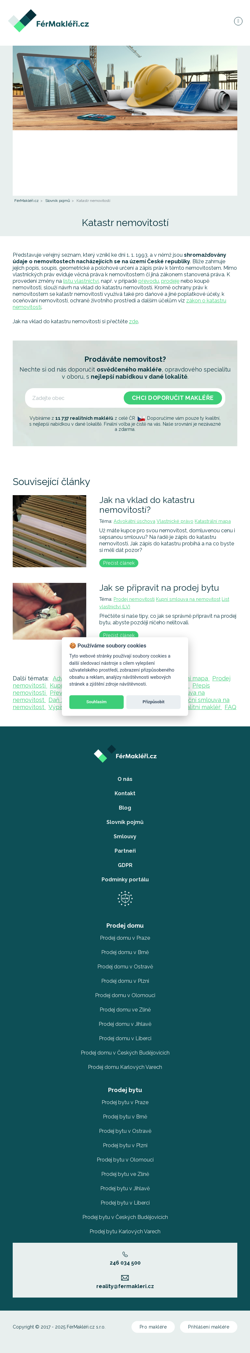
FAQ (230, 707)
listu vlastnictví (81, 281)
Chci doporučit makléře (173, 397)
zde (133, 321)
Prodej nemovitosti (134, 599)
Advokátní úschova (134, 521)
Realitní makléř (200, 707)
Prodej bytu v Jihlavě (125, 1188)
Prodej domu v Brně (125, 952)
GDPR (125, 865)
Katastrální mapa (213, 521)
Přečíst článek (118, 563)
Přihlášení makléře (208, 1327)
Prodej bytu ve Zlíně (125, 1174)
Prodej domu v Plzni (125, 981)
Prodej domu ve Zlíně (125, 1010)
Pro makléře (153, 1327)
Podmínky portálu (125, 879)
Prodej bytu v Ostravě (125, 1131)
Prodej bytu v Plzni (125, 1145)
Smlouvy (125, 836)
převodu (148, 281)
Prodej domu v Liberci (125, 1038)
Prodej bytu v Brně (125, 1117)
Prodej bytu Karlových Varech (125, 1231)
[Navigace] (238, 21)
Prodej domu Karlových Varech (125, 1067)
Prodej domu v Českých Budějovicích (125, 1053)
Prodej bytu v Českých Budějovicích (125, 1217)
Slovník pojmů (57, 200)
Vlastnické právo (175, 521)
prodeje (170, 281)
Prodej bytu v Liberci (125, 1203)
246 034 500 (125, 1259)
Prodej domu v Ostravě (125, 967)
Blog (125, 808)
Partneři (125, 851)
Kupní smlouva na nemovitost (188, 599)
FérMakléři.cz (26, 200)
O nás (125, 779)
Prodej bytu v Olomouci (125, 1160)
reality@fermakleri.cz (125, 1282)
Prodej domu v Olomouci (125, 995)
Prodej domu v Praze (125, 938)
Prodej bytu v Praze (125, 1102)
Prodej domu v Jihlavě (125, 1024)
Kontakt (125, 793)
